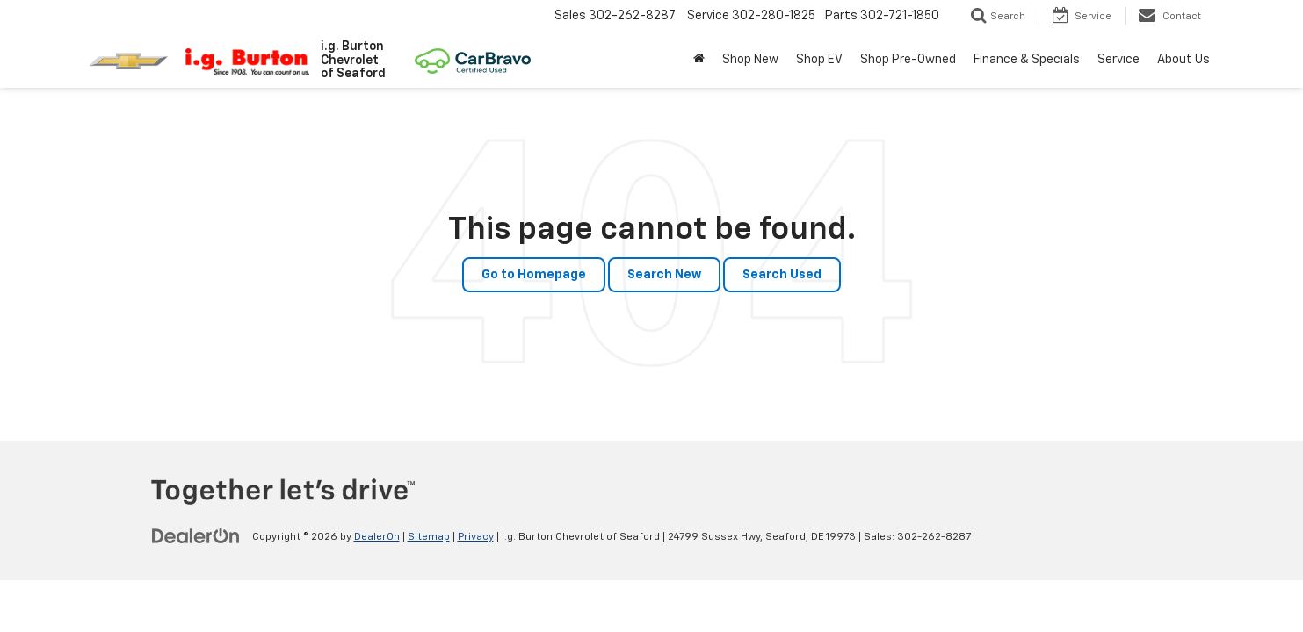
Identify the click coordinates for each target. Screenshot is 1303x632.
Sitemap (429, 537)
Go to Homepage (533, 275)
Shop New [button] (750, 60)
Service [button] (1118, 60)
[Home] (698, 60)
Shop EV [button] (819, 60)
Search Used (782, 275)
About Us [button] (1183, 60)
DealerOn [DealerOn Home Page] (377, 537)
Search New (664, 275)
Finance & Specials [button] (1027, 60)
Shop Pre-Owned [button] (908, 60)
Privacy (476, 537)
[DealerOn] (196, 536)
